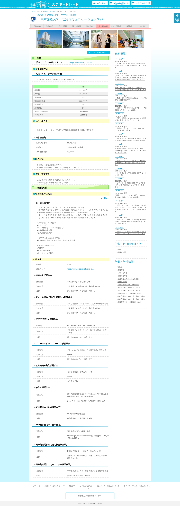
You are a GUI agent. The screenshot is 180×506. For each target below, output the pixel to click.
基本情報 (142, 26)
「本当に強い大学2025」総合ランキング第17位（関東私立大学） (131, 99)
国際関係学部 (122, 276)
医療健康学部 (122, 282)
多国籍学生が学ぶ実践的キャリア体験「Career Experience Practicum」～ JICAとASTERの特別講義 (131, 151)
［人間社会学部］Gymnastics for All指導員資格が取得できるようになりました (130, 119)
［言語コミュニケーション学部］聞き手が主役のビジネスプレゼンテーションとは (130, 233)
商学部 (120, 267)
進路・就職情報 (77, 26)
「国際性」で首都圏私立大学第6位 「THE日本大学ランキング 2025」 (131, 109)
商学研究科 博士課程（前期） (129, 288)
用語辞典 (72, 486)
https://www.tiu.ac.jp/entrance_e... (80, 269)
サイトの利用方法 (86, 486)
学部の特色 (37, 26)
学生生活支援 (63, 26)
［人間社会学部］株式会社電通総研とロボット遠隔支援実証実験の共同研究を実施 (130, 139)
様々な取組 (89, 26)
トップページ (34, 11)
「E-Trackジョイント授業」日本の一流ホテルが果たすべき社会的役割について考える (130, 65)
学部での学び (50, 26)
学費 (119, 249)
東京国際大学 (54, 11)
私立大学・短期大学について (55, 486)
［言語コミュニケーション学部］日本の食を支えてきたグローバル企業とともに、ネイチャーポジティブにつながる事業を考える (130, 208)
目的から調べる (43, 11)
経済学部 (121, 270)
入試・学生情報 (116, 26)
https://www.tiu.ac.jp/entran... (81, 62)
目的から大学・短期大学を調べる (107, 486)
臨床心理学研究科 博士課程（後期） (132, 299)
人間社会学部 (122, 273)
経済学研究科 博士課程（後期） (130, 302)
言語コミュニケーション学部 (128, 279)
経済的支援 (122, 252)
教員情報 (129, 26)
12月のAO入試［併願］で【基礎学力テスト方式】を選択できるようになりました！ (130, 89)
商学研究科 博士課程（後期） (129, 290)
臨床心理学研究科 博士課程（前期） (132, 296)
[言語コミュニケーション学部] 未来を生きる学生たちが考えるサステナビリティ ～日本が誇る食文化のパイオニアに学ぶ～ (130, 78)
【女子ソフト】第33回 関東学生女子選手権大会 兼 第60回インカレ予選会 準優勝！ (130, 185)
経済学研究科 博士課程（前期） (130, 293)
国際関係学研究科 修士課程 (128, 285)
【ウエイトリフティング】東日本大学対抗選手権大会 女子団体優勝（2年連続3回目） (130, 163)
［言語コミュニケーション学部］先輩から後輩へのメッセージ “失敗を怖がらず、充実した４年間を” (130, 222)
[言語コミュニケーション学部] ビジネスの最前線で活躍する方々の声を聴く (130, 196)
